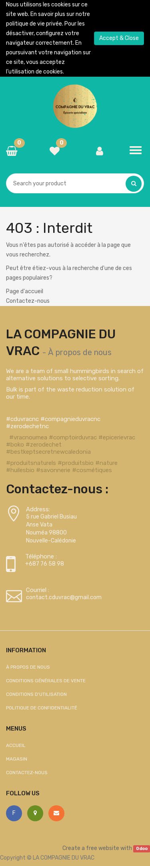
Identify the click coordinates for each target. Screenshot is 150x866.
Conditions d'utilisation (36, 694)
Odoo (142, 848)
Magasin (16, 759)
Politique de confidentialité (41, 708)
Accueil (16, 745)
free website (102, 848)
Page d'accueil (24, 291)
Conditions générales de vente (46, 680)
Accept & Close (119, 38)
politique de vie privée (34, 23)
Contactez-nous (28, 301)
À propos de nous (80, 352)
